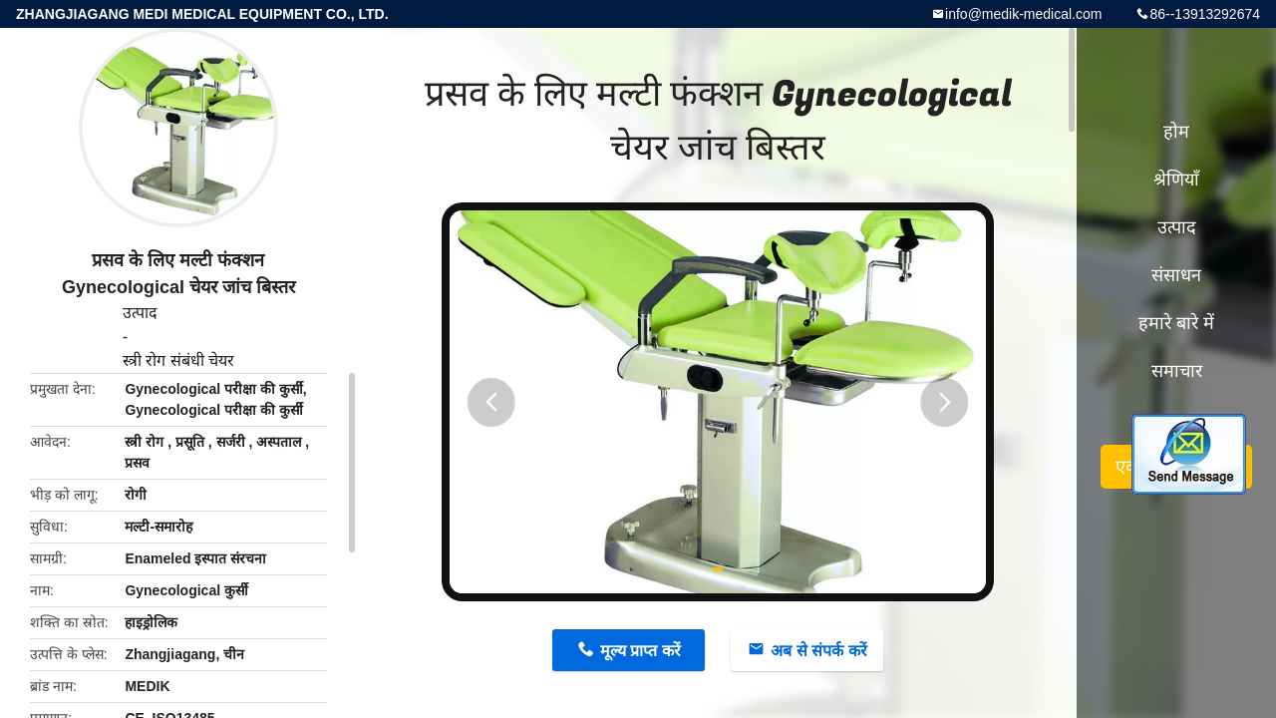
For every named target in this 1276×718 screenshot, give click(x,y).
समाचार (1176, 371)
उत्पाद (140, 312)
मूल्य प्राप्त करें (640, 650)
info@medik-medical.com (1023, 14)
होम (1176, 132)
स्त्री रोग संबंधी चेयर (178, 360)
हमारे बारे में (1176, 323)
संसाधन (1176, 275)
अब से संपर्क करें (818, 650)
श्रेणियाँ (1176, 179)
